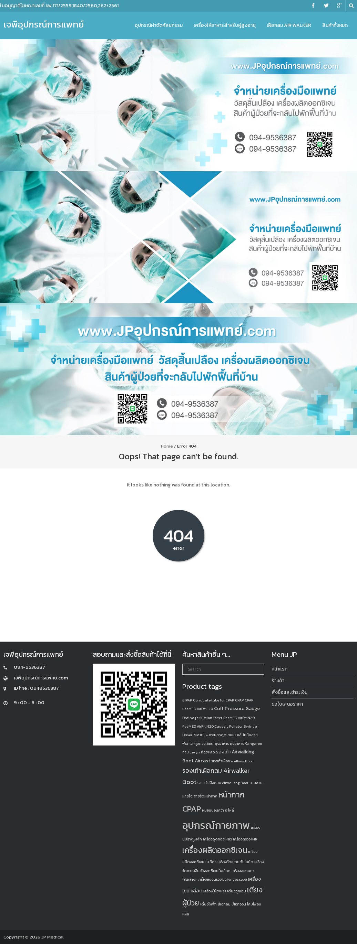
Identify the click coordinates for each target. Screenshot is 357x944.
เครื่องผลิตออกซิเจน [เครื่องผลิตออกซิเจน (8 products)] (214, 850)
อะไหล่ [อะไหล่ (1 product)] (229, 810)
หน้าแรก (279, 669)
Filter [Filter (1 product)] (217, 717)
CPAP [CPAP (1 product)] (239, 700)
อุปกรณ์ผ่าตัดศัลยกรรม (159, 25)
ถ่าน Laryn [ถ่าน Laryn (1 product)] (191, 752)
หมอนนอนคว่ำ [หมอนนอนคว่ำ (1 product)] (213, 810)
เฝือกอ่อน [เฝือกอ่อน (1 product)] (239, 904)
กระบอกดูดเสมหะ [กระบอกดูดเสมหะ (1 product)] (222, 735)
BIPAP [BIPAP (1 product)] (187, 700)
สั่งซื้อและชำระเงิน (289, 692)
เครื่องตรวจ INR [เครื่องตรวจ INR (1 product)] (245, 839)
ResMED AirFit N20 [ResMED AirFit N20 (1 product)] (239, 717)
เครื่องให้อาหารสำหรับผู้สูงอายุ (225, 25)
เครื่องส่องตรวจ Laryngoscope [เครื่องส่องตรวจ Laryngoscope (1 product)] (222, 879)
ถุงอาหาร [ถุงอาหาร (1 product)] (222, 743)
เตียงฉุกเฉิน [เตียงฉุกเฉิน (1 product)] (236, 891)
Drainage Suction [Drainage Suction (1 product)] (197, 717)
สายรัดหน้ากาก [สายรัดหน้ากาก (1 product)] (205, 796)
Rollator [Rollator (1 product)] (236, 726)
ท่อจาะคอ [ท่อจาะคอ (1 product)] (208, 752)
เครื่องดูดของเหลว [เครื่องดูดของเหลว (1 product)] (217, 839)
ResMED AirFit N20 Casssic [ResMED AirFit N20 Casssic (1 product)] (205, 726)
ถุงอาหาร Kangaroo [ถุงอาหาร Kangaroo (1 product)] (246, 743)
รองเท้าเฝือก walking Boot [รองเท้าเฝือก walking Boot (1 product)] (232, 761)
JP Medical (52, 937)
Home (167, 446)
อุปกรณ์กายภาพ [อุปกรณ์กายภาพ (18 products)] (216, 825)
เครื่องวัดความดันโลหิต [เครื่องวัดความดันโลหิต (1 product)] (235, 862)
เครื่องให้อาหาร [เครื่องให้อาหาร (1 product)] (214, 891)
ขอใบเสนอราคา (287, 704)
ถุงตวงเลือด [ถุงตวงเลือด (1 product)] (204, 743)
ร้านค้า (278, 680)
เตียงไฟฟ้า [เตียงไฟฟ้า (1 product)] (208, 904)
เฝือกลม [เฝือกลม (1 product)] (224, 904)
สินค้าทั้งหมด (335, 25)
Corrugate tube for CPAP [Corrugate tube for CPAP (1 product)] (213, 700)
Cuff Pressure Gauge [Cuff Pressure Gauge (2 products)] (237, 708)
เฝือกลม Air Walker (289, 25)
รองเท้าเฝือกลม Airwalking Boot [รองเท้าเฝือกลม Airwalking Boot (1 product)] (222, 782)
